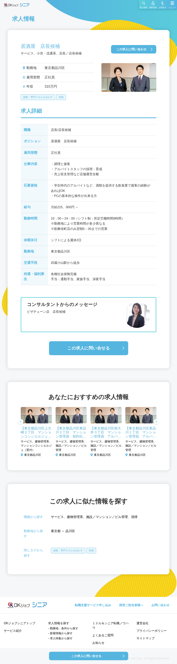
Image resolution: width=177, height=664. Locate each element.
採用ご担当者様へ (131, 605)
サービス (57, 517)
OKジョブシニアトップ (19, 623)
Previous (21, 422)
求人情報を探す (58, 623)
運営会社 (142, 623)
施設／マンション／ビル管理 (107, 517)
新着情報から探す (61, 633)
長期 (61, 97)
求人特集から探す (61, 638)
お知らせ (98, 642)
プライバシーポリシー (151, 630)
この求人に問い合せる (88, 348)
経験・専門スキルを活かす (38, 97)
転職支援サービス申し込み (93, 605)
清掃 (134, 517)
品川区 (70, 531)
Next (156, 422)
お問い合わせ (160, 605)
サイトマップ (145, 638)
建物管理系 (75, 517)
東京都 (56, 531)
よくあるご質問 (102, 635)
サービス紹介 (13, 630)
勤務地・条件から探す (64, 628)
